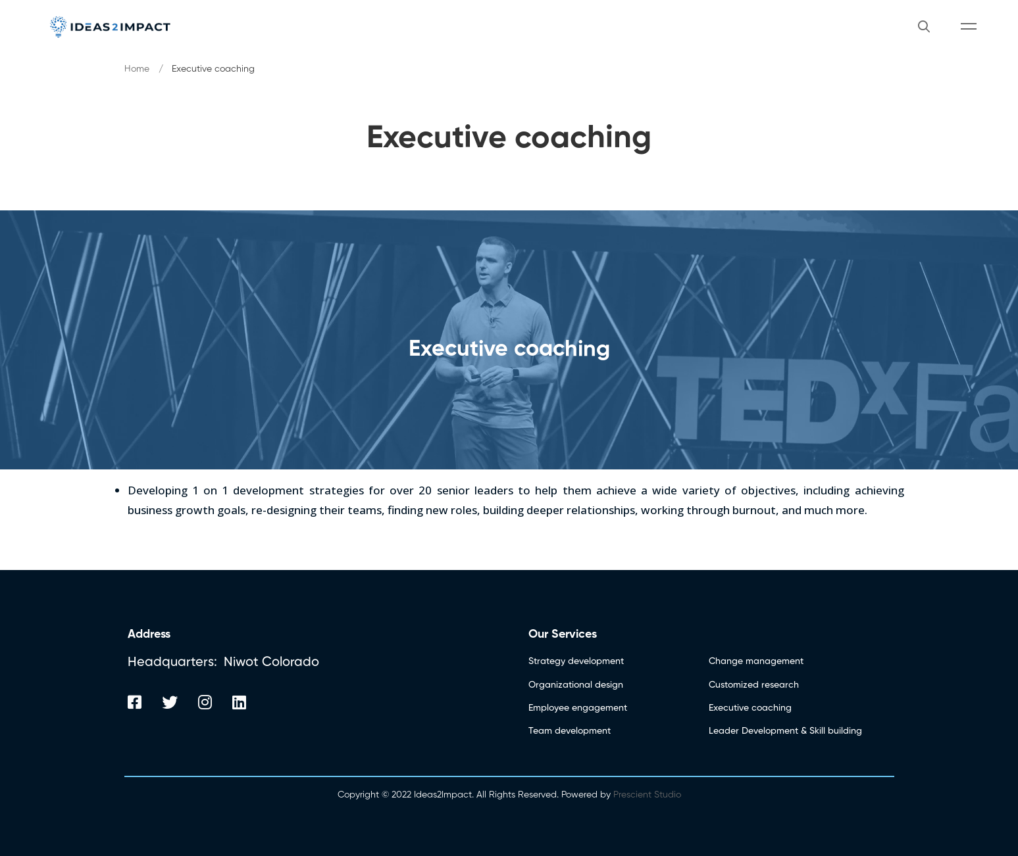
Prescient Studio (646, 794)
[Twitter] (169, 702)
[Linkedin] (239, 702)
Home (136, 69)
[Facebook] (134, 702)
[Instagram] (205, 702)
